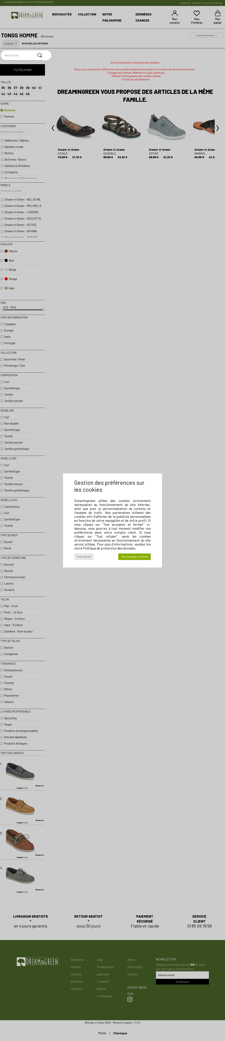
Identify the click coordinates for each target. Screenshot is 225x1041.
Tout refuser (84, 556)
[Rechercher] (40, 55)
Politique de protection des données (109, 548)
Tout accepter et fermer (134, 556)
